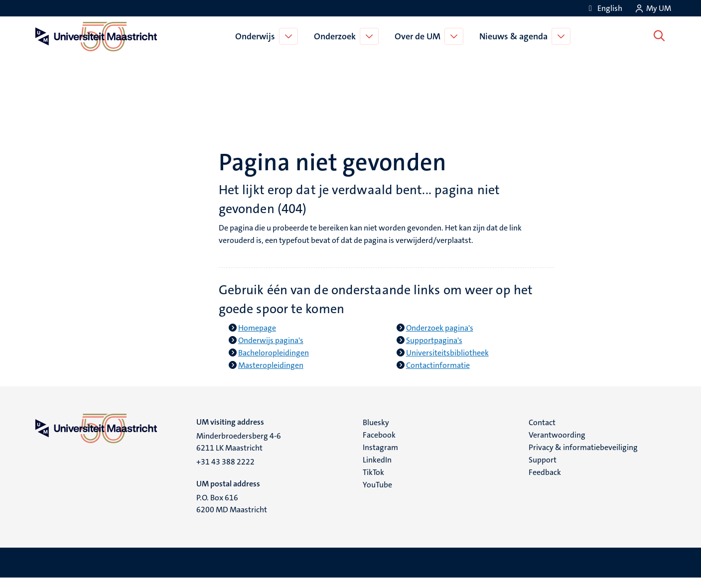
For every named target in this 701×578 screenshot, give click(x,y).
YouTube (377, 484)
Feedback (545, 472)
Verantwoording (557, 435)
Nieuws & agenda (515, 36)
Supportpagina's (434, 340)
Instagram (380, 447)
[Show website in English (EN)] (603, 8)
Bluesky (376, 422)
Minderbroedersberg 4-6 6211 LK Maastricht (238, 442)
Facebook (379, 435)
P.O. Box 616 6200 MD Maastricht (231, 503)
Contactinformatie (438, 365)
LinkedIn (377, 460)
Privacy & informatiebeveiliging (583, 447)
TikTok (373, 472)
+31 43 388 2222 (225, 462)
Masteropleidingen (270, 365)
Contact (542, 422)
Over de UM (419, 36)
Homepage (257, 328)
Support (543, 460)
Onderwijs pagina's (270, 340)
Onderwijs (257, 36)
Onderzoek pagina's (439, 328)
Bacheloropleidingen (273, 352)
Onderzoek (337, 36)
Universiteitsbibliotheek (447, 352)
